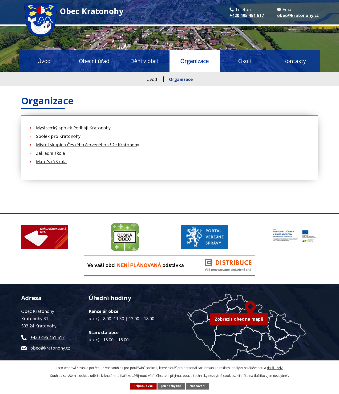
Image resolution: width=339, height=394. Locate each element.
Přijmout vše (143, 386)
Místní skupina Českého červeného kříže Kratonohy (87, 144)
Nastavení (197, 386)
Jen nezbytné (171, 386)
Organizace (194, 61)
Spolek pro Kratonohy (58, 136)
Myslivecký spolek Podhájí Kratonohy (73, 128)
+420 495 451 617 (47, 337)
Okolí (244, 61)
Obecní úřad (94, 61)
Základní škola (50, 153)
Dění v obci (144, 61)
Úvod (44, 61)
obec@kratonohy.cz (50, 348)
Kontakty (294, 61)
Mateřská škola (51, 161)
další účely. (275, 368)
